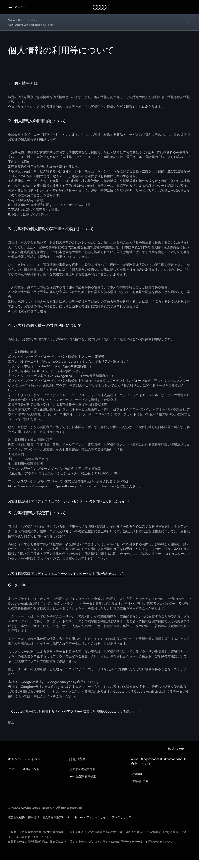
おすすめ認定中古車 (82, 769)
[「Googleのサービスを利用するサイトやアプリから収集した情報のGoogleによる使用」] (75, 711)
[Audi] (99, 7)
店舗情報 (137, 773)
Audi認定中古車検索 (83, 776)
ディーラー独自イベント (24, 769)
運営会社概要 (140, 781)
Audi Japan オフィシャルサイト (88, 817)
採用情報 (33, 817)
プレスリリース (121, 817)
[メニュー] (17, 7)
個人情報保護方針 (53, 817)
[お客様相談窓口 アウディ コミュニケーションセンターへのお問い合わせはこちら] (69, 501)
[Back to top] (179, 748)
